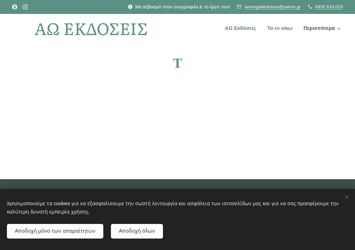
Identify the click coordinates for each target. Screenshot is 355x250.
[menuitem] (242, 28)
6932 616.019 (329, 6)
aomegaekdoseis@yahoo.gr (272, 6)
